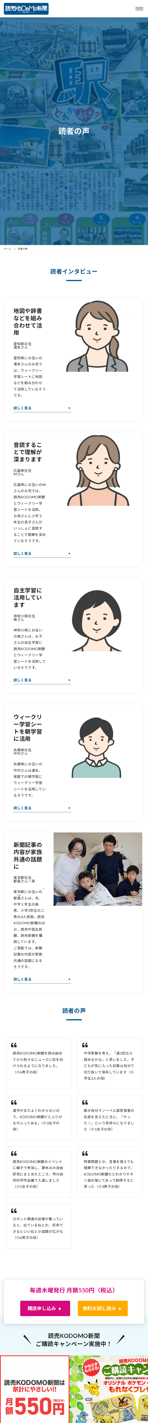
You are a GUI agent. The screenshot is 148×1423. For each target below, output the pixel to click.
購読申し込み (42, 1308)
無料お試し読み (99, 1308)
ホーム (7, 249)
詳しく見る (22, 408)
